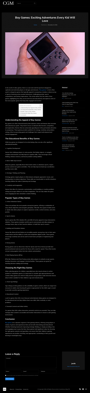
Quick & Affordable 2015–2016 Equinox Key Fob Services (69, 122)
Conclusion (23, 115)
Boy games (43, 90)
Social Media (64, 146)
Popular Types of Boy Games (28, 111)
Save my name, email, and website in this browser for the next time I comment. (22, 375)
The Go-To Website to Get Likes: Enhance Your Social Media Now (69, 142)
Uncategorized (65, 116)
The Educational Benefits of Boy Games (31, 109)
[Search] (34, 3)
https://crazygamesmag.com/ (73, 366)
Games (35, 25)
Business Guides (65, 136)
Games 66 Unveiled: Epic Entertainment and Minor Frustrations (69, 152)
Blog (63, 98)
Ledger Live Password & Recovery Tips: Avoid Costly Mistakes (69, 112)
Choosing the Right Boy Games (29, 113)
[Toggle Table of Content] (39, 105)
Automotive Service (66, 125)
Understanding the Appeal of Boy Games (31, 107)
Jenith (73, 363)
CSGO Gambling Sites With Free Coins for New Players (69, 103)
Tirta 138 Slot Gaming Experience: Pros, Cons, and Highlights (69, 95)
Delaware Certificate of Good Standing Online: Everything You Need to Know (68, 132)
